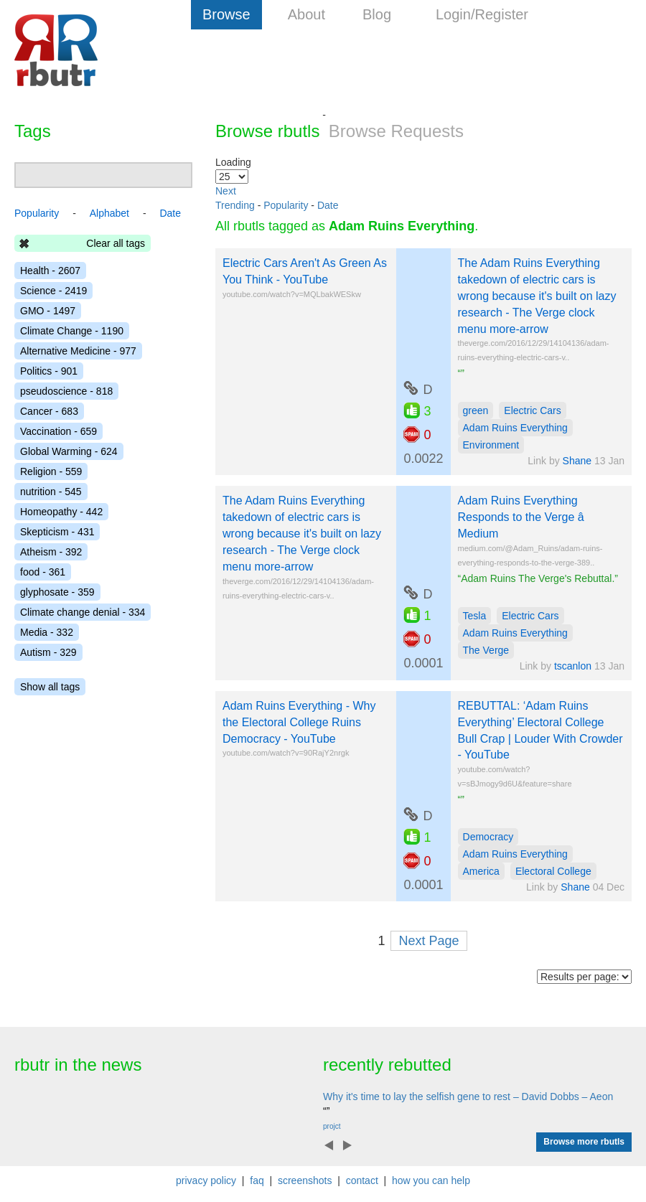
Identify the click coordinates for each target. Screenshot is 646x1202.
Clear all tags (115, 243)
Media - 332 (46, 632)
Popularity (285, 205)
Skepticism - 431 (57, 531)
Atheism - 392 (51, 552)
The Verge (486, 650)
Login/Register (482, 14)
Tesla (475, 615)
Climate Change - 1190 (71, 331)
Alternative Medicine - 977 (78, 351)
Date (328, 205)
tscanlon (572, 666)
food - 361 (42, 572)
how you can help (431, 1180)
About (306, 14)
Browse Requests (396, 131)
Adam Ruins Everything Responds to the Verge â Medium (530, 517)
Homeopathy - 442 (61, 511)
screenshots (305, 1180)
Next (225, 191)
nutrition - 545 (51, 491)
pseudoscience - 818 (66, 391)
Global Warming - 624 (69, 451)
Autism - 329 (48, 652)
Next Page (428, 941)
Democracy (488, 836)
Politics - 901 (49, 371)
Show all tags (50, 686)
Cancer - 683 (49, 411)
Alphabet (109, 213)
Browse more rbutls (583, 1142)
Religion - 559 (51, 471)
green (476, 410)
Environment (491, 445)
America (481, 871)
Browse (226, 14)
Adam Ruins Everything (515, 427)
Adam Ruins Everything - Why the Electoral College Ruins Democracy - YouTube (299, 722)
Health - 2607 (50, 270)
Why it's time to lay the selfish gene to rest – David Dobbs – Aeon (468, 1096)
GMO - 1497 (47, 310)
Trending (235, 205)
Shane (577, 460)
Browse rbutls (267, 131)
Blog (376, 14)
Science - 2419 (53, 290)
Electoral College (553, 871)
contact (362, 1180)
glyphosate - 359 (57, 592)
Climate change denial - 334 (82, 612)
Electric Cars (532, 410)
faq (256, 1180)
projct (331, 1126)
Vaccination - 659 (58, 431)
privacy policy (206, 1180)
